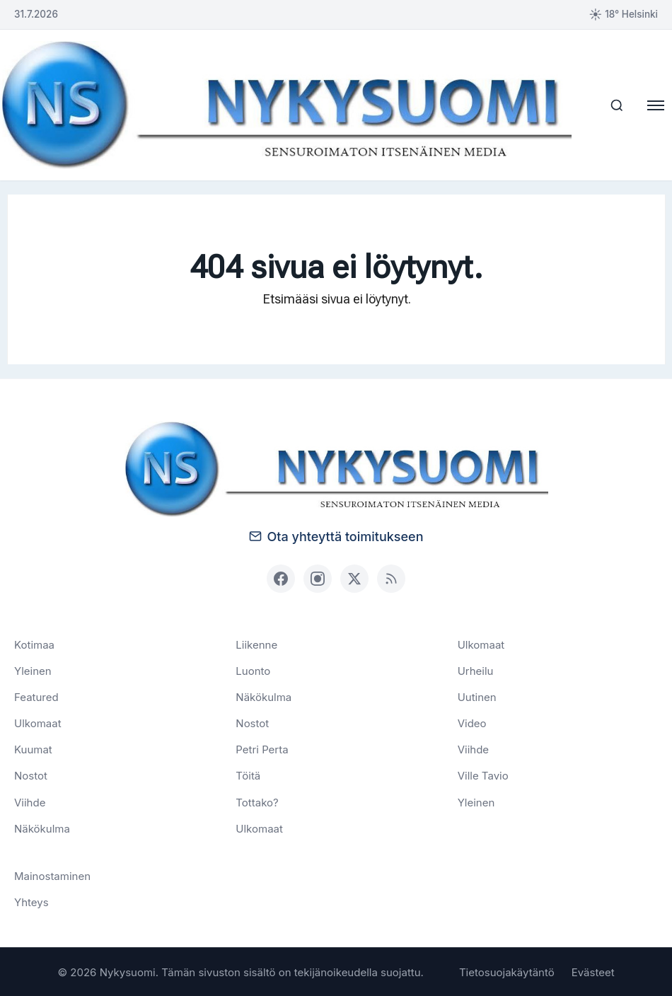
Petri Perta (262, 748)
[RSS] (391, 577)
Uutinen (477, 696)
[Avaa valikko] (655, 105)
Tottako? (257, 801)
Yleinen (33, 669)
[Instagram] (317, 577)
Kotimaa (34, 643)
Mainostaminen (52, 875)
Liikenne (256, 643)
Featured (36, 696)
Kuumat (33, 748)
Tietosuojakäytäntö (507, 971)
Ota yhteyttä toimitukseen (336, 535)
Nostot (30, 775)
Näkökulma (42, 827)
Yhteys (31, 901)
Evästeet (593, 971)
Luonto (253, 669)
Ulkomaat (38, 722)
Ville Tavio (483, 775)
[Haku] (613, 105)
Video (472, 722)
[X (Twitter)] (354, 577)
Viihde (29, 801)
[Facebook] (281, 577)
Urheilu (476, 669)
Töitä (248, 775)
